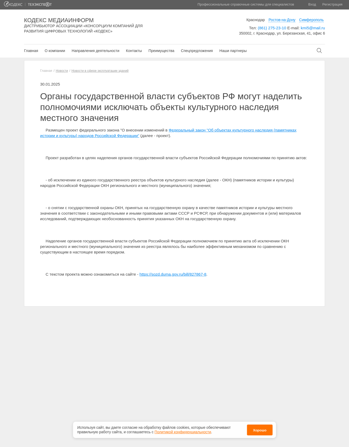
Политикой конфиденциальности (182, 432)
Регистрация (332, 4)
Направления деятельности (95, 51)
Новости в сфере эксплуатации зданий (100, 71)
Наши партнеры (233, 51)
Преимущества (161, 51)
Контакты (134, 51)
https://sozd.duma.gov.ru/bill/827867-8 (172, 274)
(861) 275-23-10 (272, 28)
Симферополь (311, 20)
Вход (312, 4)
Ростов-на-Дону (281, 20)
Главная (31, 51)
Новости (62, 71)
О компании (55, 51)
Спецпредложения (197, 51)
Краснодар (256, 20)
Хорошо (259, 430)
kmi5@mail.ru (313, 28)
